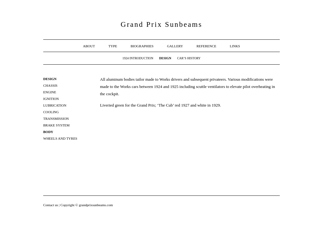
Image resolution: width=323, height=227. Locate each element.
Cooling (51, 112)
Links (235, 46)
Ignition (51, 99)
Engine (49, 92)
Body (48, 132)
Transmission (56, 118)
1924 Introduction (137, 58)
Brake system (56, 125)
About (89, 46)
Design (165, 58)
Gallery (175, 46)
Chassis (50, 85)
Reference (206, 46)
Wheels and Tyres (60, 138)
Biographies (142, 46)
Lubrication (54, 105)
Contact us (51, 205)
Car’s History (189, 58)
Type (113, 46)
